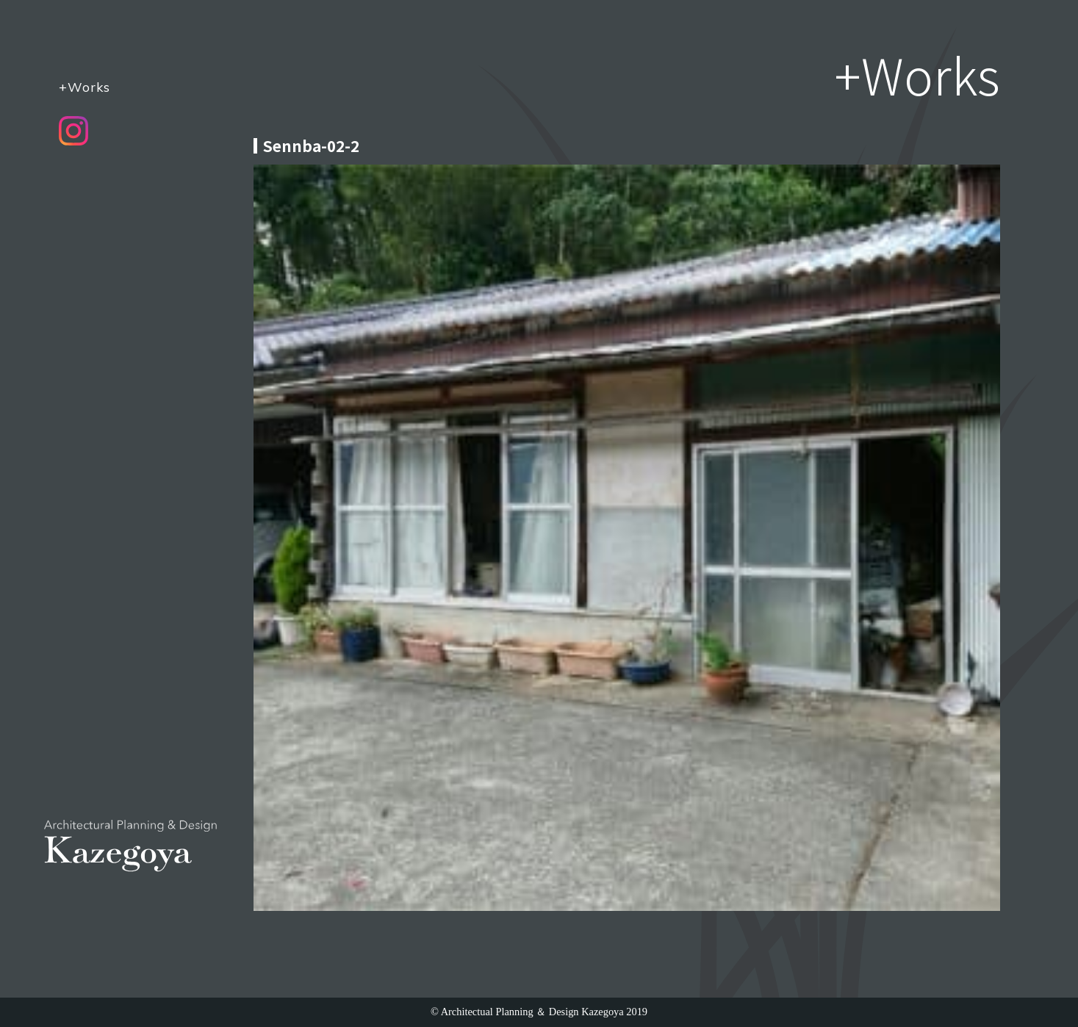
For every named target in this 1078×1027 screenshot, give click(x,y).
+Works (84, 87)
